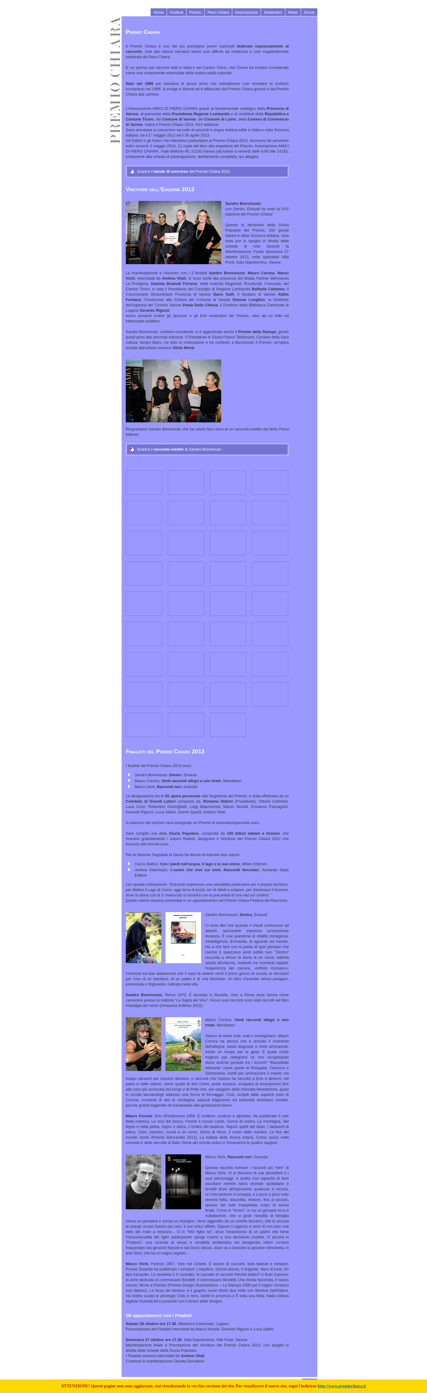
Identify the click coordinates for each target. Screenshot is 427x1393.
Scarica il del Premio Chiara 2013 (180, 171)
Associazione (246, 12)
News (293, 12)
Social (309, 12)
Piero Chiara (218, 12)
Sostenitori (273, 12)
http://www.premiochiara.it (342, 1386)
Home (159, 12)
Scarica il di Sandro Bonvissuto (175, 449)
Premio (195, 12)
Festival (176, 12)
